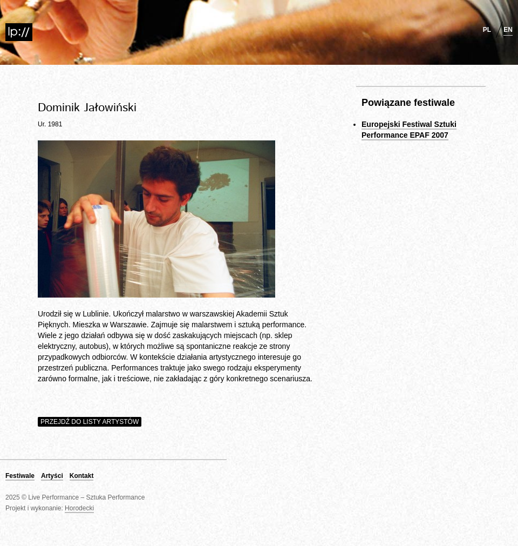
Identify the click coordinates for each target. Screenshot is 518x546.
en (508, 29)
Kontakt (82, 476)
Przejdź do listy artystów (89, 422)
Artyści (52, 476)
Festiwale (20, 476)
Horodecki (79, 508)
